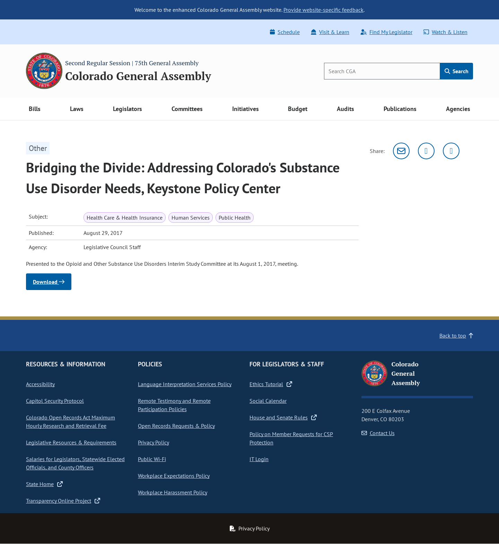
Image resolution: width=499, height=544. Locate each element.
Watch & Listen (445, 31)
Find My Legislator (386, 31)
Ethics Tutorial (271, 384)
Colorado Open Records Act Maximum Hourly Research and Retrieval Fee (70, 421)
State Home (44, 484)
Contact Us (378, 433)
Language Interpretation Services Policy (184, 384)
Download (48, 281)
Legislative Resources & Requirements (71, 442)
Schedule (285, 31)
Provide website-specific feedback (323, 9)
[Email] (401, 151)
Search (457, 71)
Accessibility (40, 384)
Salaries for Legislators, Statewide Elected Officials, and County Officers (75, 463)
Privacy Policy (153, 442)
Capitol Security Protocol (55, 400)
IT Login (259, 459)
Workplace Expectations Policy (174, 475)
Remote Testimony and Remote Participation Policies (174, 405)
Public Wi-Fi (152, 459)
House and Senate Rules (283, 417)
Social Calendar (268, 400)
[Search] (382, 71)
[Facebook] (451, 151)
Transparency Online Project (63, 500)
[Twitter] (426, 151)
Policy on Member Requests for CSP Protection (291, 438)
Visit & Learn (330, 31)
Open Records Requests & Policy (176, 425)
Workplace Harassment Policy (172, 492)
